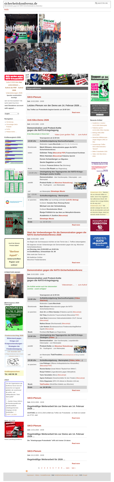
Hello (6, 9)
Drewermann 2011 (96, 192)
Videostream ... (68, 285)
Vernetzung (9, 122)
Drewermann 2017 (96, 205)
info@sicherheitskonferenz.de (64, 475)
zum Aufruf (82, 135)
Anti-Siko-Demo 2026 (38, 120)
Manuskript (57, 156)
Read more (76, 112)
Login (76, 475)
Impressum (30, 475)
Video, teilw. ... (76, 360)
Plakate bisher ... (11, 131)
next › (68, 468)
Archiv (8, 129)
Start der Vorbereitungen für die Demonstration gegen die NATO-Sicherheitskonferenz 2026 (56, 233)
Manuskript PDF (59, 153)
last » (73, 468)
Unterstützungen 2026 (14, 93)
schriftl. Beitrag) (72, 200)
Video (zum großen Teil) (64, 135)
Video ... (52, 337)
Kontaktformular (45, 475)
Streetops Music (58, 191)
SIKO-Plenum (34, 97)
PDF (77, 315)
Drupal (85, 475)
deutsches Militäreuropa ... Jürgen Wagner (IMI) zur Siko (100, 140)
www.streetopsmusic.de (69, 354)
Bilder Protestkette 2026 (99, 151)
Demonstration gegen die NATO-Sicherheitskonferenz (54, 270)
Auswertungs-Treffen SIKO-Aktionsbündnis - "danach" (99, 147)
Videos (37, 475)
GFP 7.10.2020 (12, 414)
